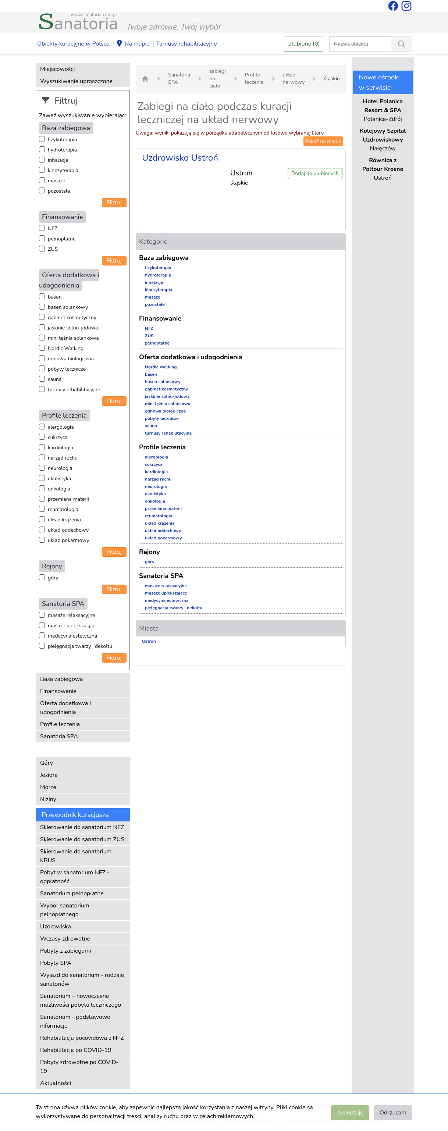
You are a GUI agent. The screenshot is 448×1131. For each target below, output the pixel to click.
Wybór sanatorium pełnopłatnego (64, 910)
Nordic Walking (65, 348)
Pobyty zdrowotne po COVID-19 (79, 1066)
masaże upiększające (72, 625)
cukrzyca (58, 437)
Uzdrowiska (55, 927)
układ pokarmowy (68, 540)
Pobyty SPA (55, 963)
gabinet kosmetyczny (72, 317)
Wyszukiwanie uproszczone (76, 81)
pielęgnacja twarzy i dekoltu (80, 646)
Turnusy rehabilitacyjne (186, 44)
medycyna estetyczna (72, 635)
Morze (48, 787)
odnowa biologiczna (71, 358)
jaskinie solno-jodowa (73, 327)
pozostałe (59, 191)
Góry (46, 763)
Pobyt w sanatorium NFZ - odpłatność (75, 876)
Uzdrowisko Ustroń (180, 158)
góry (53, 577)
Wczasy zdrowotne (65, 939)
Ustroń (149, 641)
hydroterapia (62, 149)
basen (55, 296)
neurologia (60, 468)
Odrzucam (393, 1113)
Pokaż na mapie (323, 141)
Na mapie (133, 44)
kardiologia (60, 447)
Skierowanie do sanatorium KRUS (75, 856)
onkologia (59, 488)
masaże (56, 180)
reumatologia (63, 509)
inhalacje (58, 160)
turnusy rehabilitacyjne (74, 389)
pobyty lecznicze (67, 368)
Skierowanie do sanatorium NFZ (82, 827)
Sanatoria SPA (59, 736)
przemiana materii (68, 499)
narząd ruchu (63, 457)
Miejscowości (57, 69)
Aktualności (55, 1083)
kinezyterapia (63, 170)
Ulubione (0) (303, 44)
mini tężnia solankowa (73, 338)
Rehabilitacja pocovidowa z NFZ (82, 1038)
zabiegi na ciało (217, 78)
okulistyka (59, 478)
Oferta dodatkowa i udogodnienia (65, 707)
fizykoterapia (62, 139)
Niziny (48, 799)
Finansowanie (58, 691)
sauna (54, 379)
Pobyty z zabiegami (65, 951)
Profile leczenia (60, 724)
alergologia (61, 427)
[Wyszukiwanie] (401, 44)
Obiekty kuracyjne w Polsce (73, 44)
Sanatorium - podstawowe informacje (75, 1021)
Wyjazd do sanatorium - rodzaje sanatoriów (82, 979)
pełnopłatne (62, 238)
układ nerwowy (294, 78)
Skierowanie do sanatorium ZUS (82, 839)
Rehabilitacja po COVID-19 (75, 1050)
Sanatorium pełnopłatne (72, 893)
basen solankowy (68, 307)
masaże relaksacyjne (71, 615)
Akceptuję (350, 1113)
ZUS (53, 249)
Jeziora (49, 775)
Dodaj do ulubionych (315, 173)
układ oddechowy (68, 530)
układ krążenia (64, 519)
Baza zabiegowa (61, 679)
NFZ (52, 228)
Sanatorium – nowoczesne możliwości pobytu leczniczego (80, 1000)
